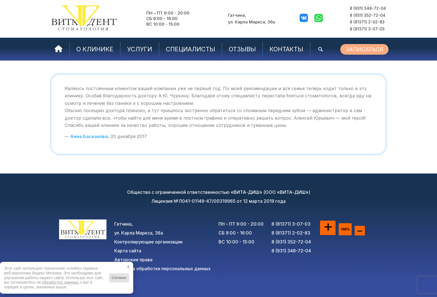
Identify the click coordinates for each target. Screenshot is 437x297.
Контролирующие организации (148, 242)
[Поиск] (320, 49)
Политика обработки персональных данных (162, 268)
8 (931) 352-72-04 (367, 15)
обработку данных (61, 282)
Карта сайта (127, 250)
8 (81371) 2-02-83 (367, 22)
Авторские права (133, 259)
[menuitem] (58, 49)
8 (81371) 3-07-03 (367, 28)
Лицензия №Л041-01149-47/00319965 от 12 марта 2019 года (218, 201)
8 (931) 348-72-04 (368, 8)
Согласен (119, 278)
